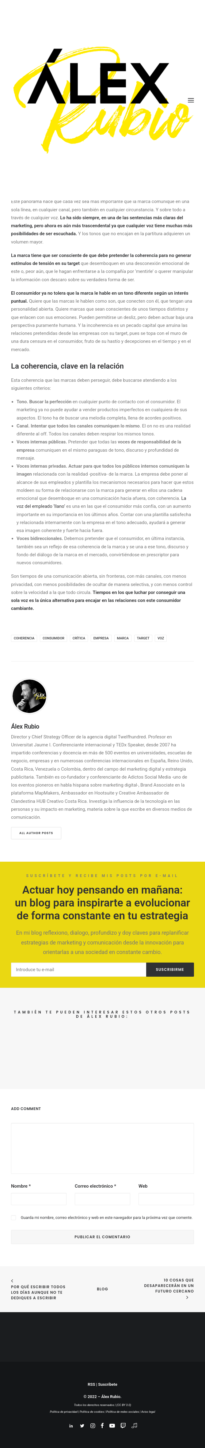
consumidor (53, 638)
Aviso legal (148, 1411)
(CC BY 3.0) (123, 1405)
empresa (101, 638)
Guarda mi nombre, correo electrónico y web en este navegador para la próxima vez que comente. (107, 1217)
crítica (79, 638)
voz (161, 638)
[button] (191, 100)
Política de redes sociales (122, 1411)
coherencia (24, 638)
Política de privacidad (64, 1411)
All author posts (36, 833)
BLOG (102, 1289)
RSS (91, 1384)
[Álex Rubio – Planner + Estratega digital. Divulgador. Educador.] (102, 100)
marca (123, 638)
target (143, 638)
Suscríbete (107, 1384)
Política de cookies (92, 1411)
